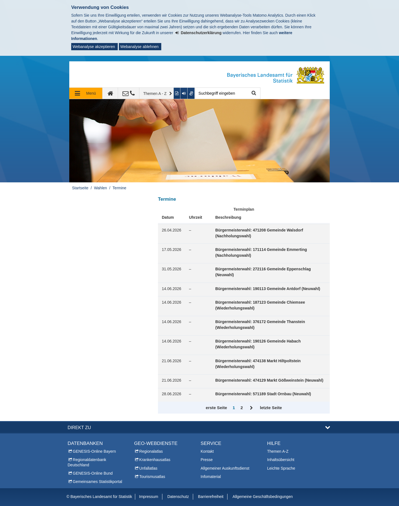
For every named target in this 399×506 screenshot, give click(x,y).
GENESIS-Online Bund (93, 473)
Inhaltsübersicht (280, 459)
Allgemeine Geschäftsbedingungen (262, 496)
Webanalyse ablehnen (139, 46)
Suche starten (253, 93)
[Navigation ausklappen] (86, 93)
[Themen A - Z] (156, 93)
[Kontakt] (128, 93)
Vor (251, 408)
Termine (119, 188)
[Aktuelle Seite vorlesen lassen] (184, 93)
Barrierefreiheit (211, 496)
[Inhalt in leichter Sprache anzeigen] (177, 93)
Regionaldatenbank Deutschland (87, 462)
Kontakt (207, 451)
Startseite (80, 188)
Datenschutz (178, 496)
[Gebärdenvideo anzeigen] (191, 93)
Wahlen (100, 188)
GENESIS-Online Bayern (94, 451)
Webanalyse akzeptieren (94, 46)
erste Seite (216, 407)
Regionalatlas (151, 451)
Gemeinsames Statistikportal (97, 481)
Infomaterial (211, 476)
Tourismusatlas (152, 476)
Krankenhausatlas (154, 459)
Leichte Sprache (281, 468)
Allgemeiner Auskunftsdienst (225, 468)
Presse (207, 459)
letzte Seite (271, 407)
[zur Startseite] (110, 93)
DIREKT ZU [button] (79, 427)
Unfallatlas (148, 468)
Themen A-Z (277, 451)
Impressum (148, 496)
